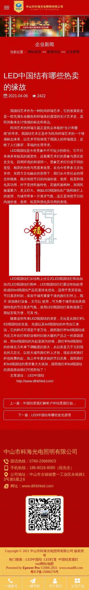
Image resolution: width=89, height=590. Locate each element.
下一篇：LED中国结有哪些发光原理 (44, 415)
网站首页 (34, 52)
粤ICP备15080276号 (44, 572)
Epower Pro (31, 568)
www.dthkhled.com (37, 486)
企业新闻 (73, 52)
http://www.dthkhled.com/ (28, 381)
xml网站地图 (44, 564)
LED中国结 (34, 559)
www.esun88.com (71, 568)
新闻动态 (53, 52)
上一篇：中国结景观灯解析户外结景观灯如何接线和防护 (46, 403)
